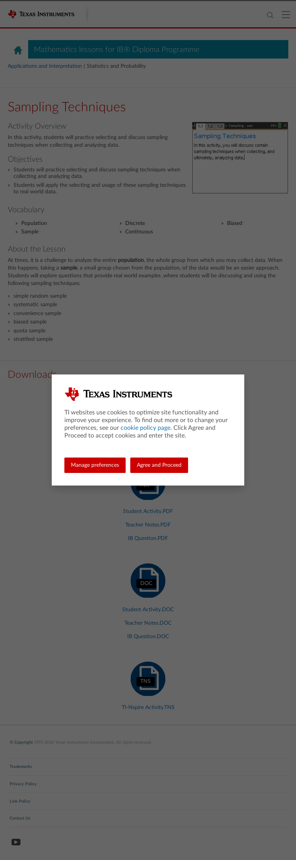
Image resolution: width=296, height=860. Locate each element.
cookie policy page (145, 428)
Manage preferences (95, 465)
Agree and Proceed (159, 465)
